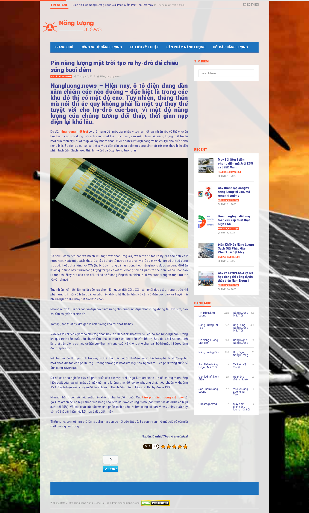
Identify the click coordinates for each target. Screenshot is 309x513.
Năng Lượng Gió (208, 352)
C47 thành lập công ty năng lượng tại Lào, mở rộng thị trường (234, 191)
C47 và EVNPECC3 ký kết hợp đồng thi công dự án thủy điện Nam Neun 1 (235, 276)
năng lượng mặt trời (74, 131)
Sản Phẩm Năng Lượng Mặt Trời (208, 366)
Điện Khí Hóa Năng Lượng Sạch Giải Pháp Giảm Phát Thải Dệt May (113, 4)
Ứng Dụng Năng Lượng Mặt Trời (240, 328)
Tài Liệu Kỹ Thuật (144, 47)
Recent (200, 149)
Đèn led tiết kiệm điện (208, 378)
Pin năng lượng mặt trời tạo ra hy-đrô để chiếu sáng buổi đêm (114, 66)
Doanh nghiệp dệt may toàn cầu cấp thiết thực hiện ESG (234, 220)
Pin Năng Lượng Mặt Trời (208, 341)
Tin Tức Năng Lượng (61, 77)
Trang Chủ (63, 47)
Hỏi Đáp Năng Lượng (230, 47)
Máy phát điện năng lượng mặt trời (241, 407)
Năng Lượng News (110, 76)
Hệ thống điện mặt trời (240, 378)
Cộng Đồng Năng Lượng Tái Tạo (91, 503)
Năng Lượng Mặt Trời (229, 172)
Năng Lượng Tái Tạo (228, 200)
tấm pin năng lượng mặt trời (163, 397)
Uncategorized (207, 404)
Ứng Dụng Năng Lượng (240, 353)
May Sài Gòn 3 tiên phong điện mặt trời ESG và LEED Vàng (235, 163)
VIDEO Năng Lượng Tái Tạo (240, 391)
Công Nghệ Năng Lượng (101, 47)
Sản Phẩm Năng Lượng (186, 47)
